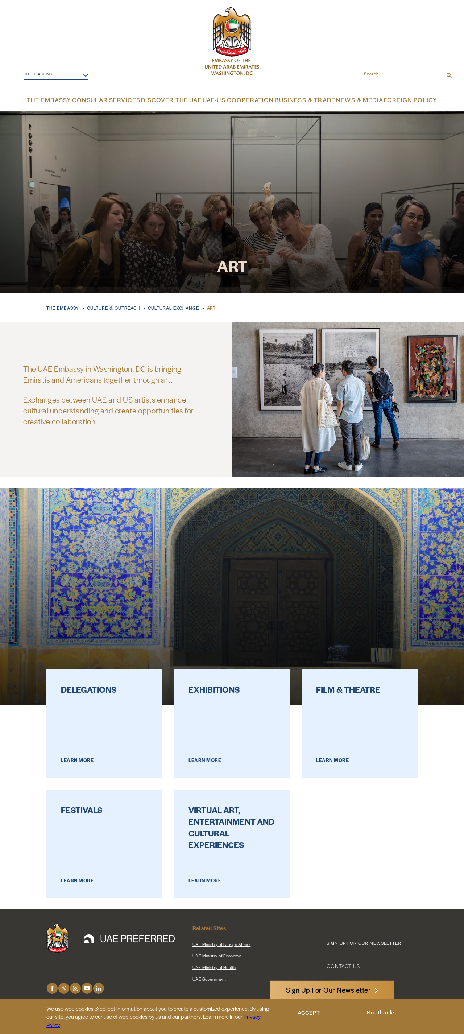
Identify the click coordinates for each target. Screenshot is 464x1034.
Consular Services (117, 99)
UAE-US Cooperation (236, 99)
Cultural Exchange (173, 307)
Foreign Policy (397, 99)
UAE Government (209, 978)
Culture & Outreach (113, 307)
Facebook (52, 987)
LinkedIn (98, 987)
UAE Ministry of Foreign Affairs (221, 943)
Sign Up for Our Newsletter (364, 942)
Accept (309, 1012)
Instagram (75, 987)
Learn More (77, 758)
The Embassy (64, 99)
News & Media (349, 99)
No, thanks (381, 1012)
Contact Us (343, 964)
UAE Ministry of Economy (216, 954)
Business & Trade (297, 99)
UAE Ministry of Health (214, 966)
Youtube (87, 987)
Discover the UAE (176, 99)
